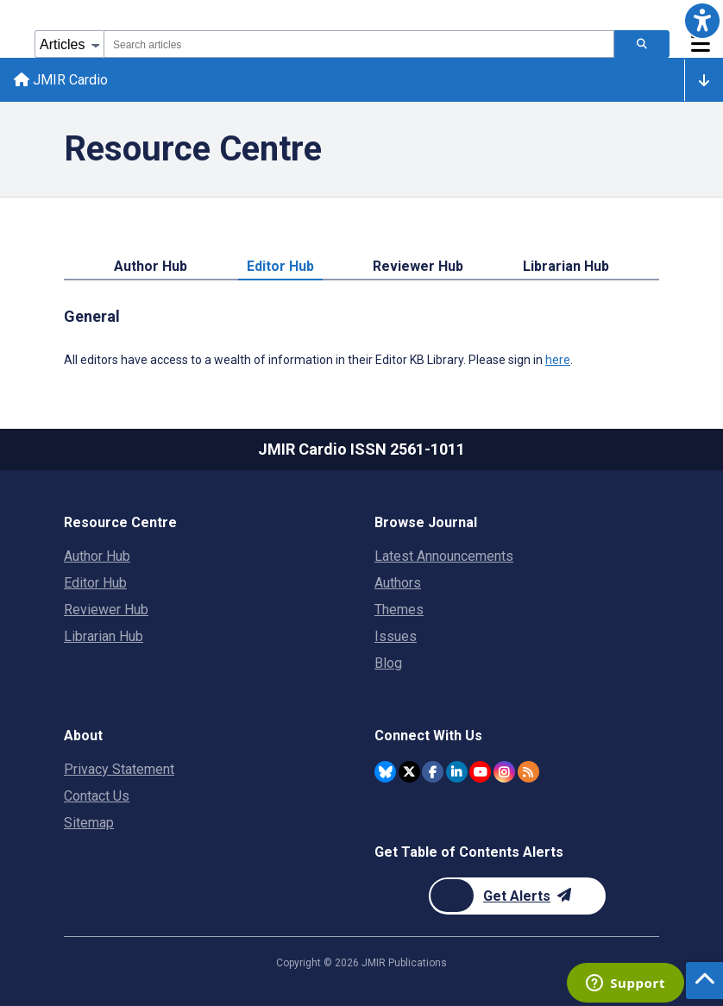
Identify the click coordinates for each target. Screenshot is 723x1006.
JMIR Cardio (61, 80)
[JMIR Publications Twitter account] (409, 772)
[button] (702, 21)
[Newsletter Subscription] (517, 896)
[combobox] (359, 44)
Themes (399, 609)
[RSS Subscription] (528, 772)
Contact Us (96, 796)
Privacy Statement (119, 769)
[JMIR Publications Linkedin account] (457, 772)
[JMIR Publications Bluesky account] (385, 772)
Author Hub (150, 266)
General (92, 316)
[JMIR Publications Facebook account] (432, 772)
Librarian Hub (566, 266)
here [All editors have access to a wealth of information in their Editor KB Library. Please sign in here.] (557, 360)
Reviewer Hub (418, 266)
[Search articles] (642, 44)
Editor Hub (280, 266)
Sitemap (89, 822)
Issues (395, 636)
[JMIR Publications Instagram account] (504, 772)
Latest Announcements (443, 556)
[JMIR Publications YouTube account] (480, 772)
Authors (397, 583)
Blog (388, 663)
